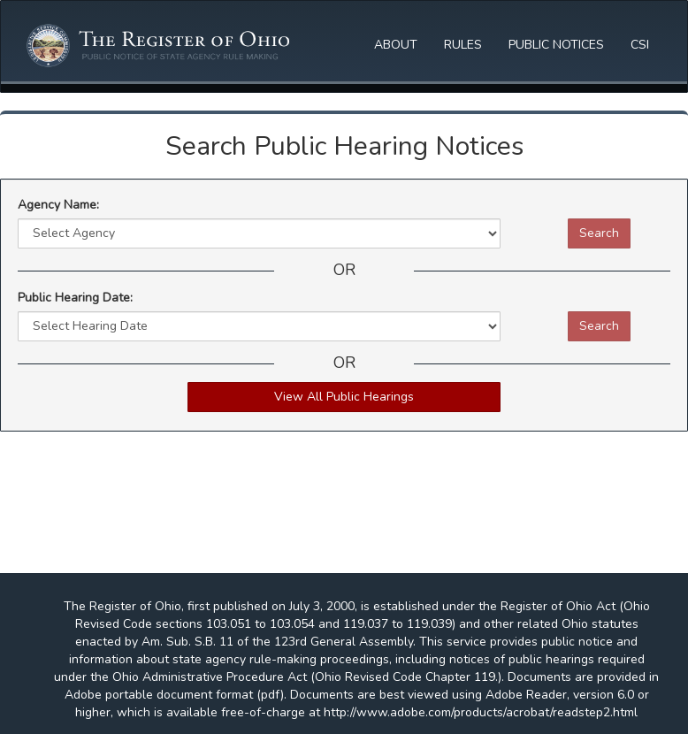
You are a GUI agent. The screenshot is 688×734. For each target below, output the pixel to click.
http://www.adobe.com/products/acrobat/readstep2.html (481, 712)
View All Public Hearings (344, 396)
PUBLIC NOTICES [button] (556, 44)
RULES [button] (463, 44)
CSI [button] (640, 44)
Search (599, 233)
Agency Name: (58, 204)
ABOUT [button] (395, 44)
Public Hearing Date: (75, 297)
